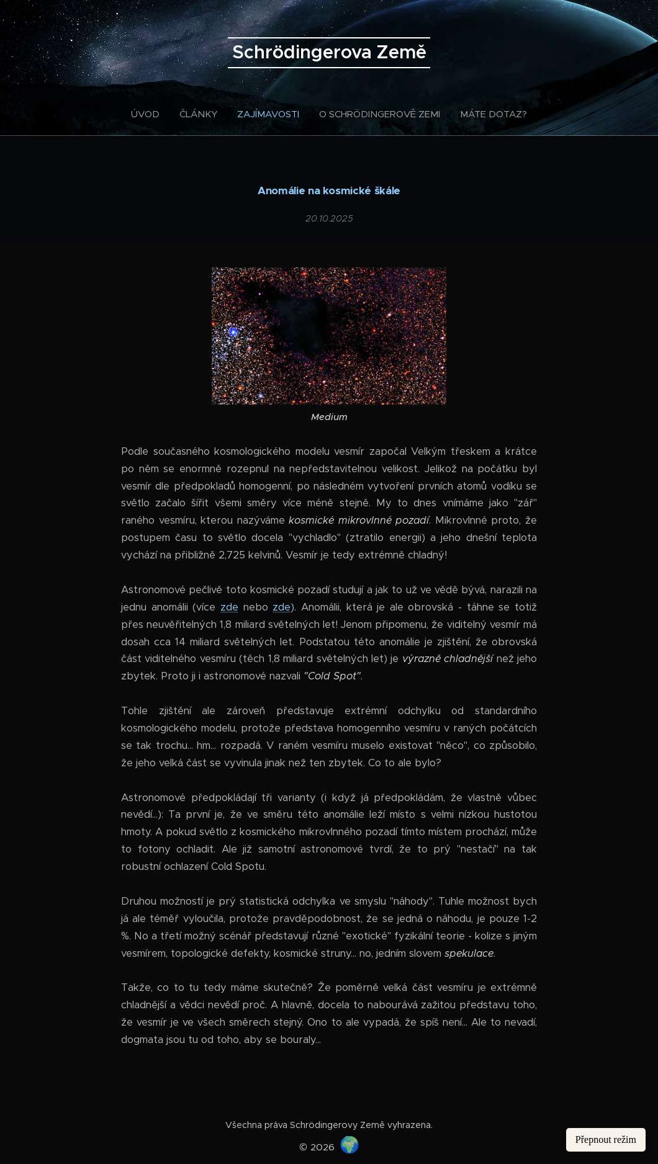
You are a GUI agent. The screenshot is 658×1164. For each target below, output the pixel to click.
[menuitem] (150, 114)
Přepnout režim (605, 1139)
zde (229, 607)
